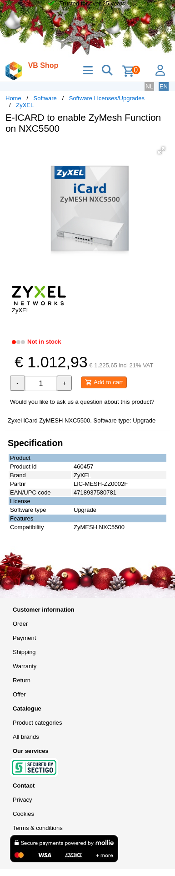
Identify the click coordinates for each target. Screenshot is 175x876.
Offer (19, 694)
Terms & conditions (38, 827)
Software (45, 98)
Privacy (22, 799)
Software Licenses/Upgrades (107, 98)
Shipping (24, 652)
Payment (24, 637)
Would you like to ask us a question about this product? (82, 401)
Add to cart (104, 382)
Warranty (24, 666)
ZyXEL (25, 105)
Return (21, 680)
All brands (26, 736)
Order (20, 623)
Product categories (37, 722)
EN (164, 86)
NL (149, 86)
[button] (161, 150)
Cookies (23, 813)
